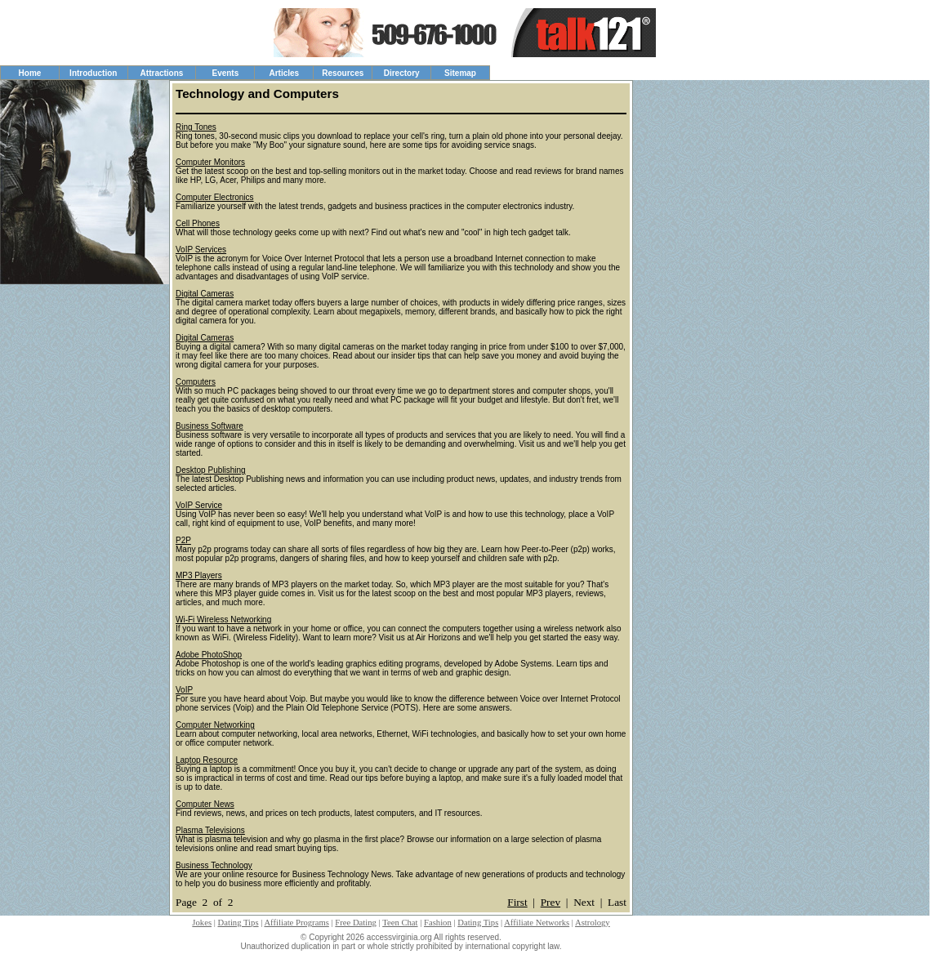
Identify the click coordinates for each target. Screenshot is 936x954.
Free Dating (356, 922)
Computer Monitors (210, 162)
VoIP (184, 689)
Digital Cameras (205, 293)
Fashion (438, 922)
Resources (342, 73)
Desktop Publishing (211, 470)
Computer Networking (215, 724)
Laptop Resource (207, 760)
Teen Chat (399, 922)
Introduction (93, 73)
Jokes (202, 922)
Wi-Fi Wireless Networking (223, 619)
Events (225, 73)
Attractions (162, 73)
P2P (183, 540)
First (517, 902)
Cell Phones (198, 223)
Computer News (205, 804)
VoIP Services (201, 249)
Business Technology (214, 865)
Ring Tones (196, 127)
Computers (196, 381)
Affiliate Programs (296, 922)
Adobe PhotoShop (209, 654)
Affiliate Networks (536, 922)
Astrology (592, 922)
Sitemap (460, 73)
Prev (550, 902)
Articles (284, 73)
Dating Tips (238, 922)
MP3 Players (199, 575)
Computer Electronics (215, 197)
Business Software (209, 425)
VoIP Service (199, 505)
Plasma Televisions (210, 830)
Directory (402, 73)
